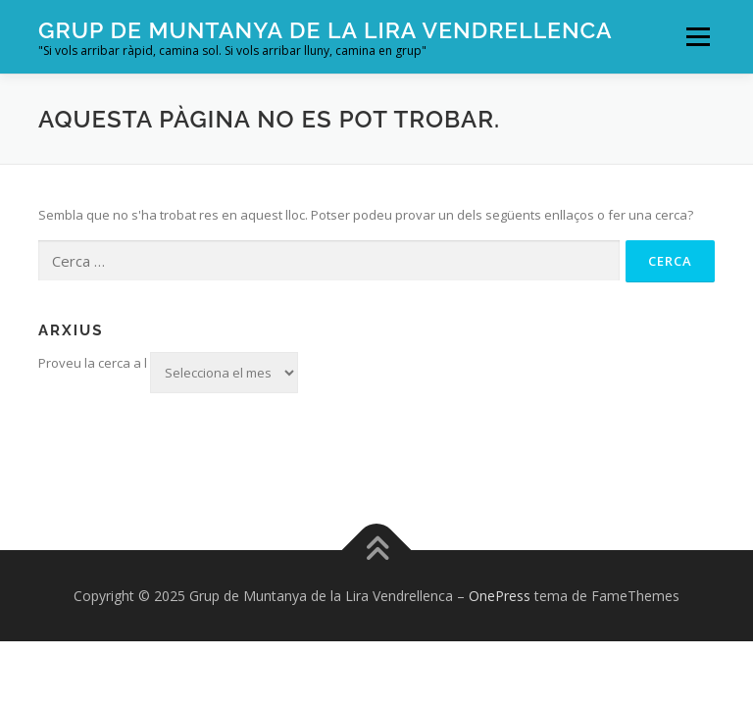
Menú (697, 36)
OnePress (499, 595)
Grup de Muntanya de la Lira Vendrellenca (325, 30)
